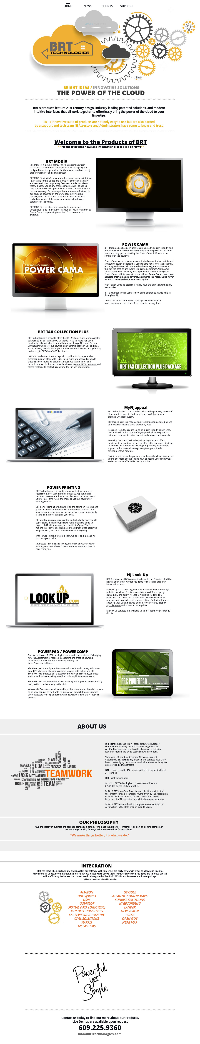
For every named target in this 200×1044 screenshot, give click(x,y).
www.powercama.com (115, 303)
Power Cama (36, 212)
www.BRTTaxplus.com (85, 364)
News (137, 146)
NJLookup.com (113, 605)
